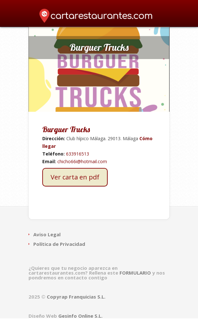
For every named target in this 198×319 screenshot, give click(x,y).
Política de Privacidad (59, 244)
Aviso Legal (47, 234)
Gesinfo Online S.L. (80, 316)
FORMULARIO (136, 273)
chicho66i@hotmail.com (82, 161)
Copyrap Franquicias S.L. (76, 296)
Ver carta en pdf (75, 177)
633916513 (77, 154)
